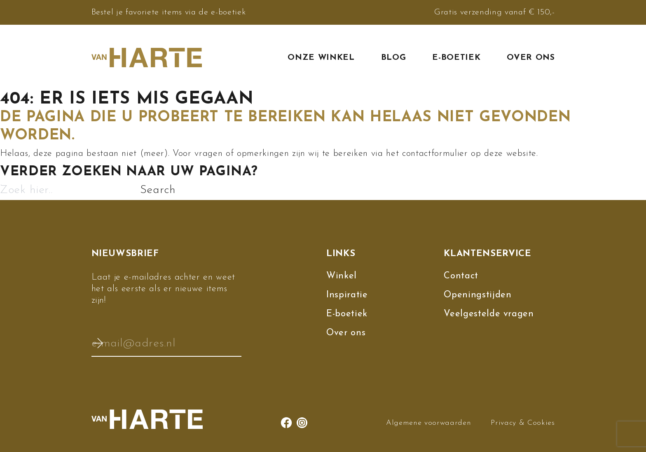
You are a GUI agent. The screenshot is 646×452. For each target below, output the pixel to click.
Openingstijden (477, 295)
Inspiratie (347, 295)
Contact (461, 276)
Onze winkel (321, 58)
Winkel (341, 276)
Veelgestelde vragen (489, 314)
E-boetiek (456, 58)
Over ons (531, 58)
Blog (393, 58)
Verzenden (97, 343)
